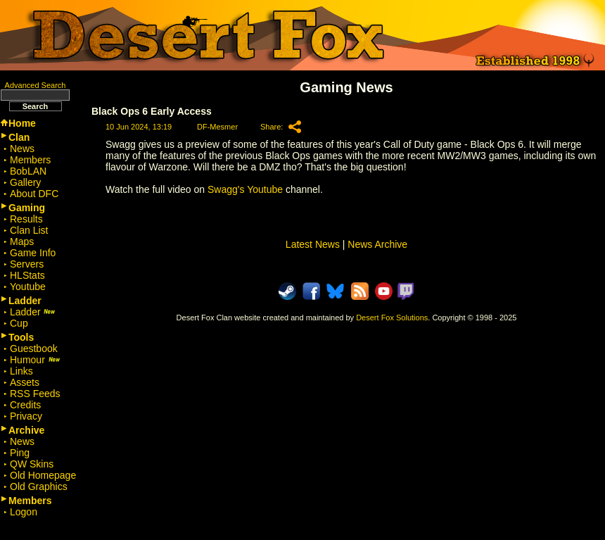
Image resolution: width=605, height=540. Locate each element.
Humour (35, 359)
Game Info (33, 252)
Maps (22, 241)
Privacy (26, 416)
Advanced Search (35, 85)
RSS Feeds (35, 393)
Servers (27, 264)
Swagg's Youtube (245, 189)
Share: (271, 127)
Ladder (33, 312)
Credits (25, 404)
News (22, 148)
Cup (19, 323)
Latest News (313, 244)
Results (26, 219)
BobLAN (28, 171)
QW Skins (31, 464)
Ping (20, 452)
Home (22, 123)
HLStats (27, 275)
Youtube (28, 286)
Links (21, 371)
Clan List (29, 230)
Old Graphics (39, 486)
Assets (24, 382)
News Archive (377, 244)
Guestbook (34, 348)
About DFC (34, 193)
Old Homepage (43, 475)
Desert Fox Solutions (392, 317)
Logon (23, 511)
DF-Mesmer (217, 127)
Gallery (25, 182)
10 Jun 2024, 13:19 (139, 127)
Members (30, 159)
